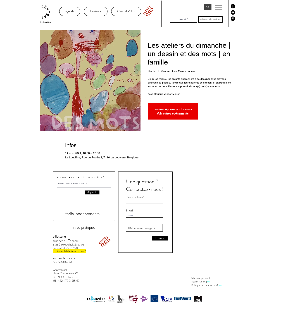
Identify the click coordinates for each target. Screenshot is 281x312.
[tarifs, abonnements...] (84, 214)
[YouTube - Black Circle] (233, 12)
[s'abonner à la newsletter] (210, 19)
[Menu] (218, 7)
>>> (208, 281)
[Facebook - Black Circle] (233, 6)
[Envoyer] (160, 238)
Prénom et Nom (134, 197)
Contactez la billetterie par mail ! (69, 251)
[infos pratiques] (84, 227)
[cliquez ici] (92, 192)
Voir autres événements (173, 113)
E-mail (129, 210)
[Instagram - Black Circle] (233, 18)
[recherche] (184, 7)
